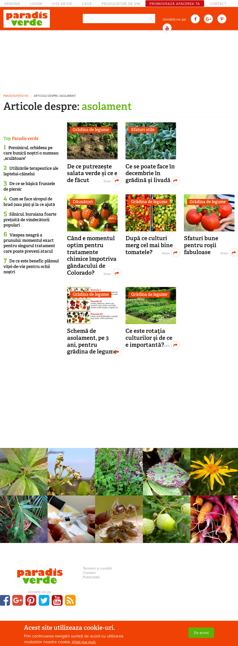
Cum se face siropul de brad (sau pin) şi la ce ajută (29, 201)
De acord (201, 632)
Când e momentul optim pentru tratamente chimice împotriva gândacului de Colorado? (91, 255)
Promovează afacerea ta (175, 4)
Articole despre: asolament (55, 96)
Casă (87, 4)
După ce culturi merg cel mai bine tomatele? (149, 245)
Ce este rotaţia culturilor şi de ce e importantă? (148, 337)
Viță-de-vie (62, 4)
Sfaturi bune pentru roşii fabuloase (201, 245)
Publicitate (91, 577)
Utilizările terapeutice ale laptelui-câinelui (30, 171)
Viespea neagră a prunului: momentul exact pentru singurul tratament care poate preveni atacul (29, 243)
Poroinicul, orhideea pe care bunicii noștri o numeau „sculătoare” (30, 153)
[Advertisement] (119, 61)
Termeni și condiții (97, 568)
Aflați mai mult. (84, 642)
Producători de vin (121, 4)
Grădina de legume (91, 129)
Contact (218, 4)
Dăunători (83, 202)
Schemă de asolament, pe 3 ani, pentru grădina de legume (92, 341)
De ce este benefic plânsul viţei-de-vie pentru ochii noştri (31, 266)
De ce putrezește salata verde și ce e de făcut (92, 173)
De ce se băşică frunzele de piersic (29, 186)
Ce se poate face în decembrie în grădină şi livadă (150, 173)
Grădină (12, 4)
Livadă (36, 4)
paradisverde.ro (16, 96)
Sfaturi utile (142, 129)
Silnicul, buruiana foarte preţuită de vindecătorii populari (29, 219)
